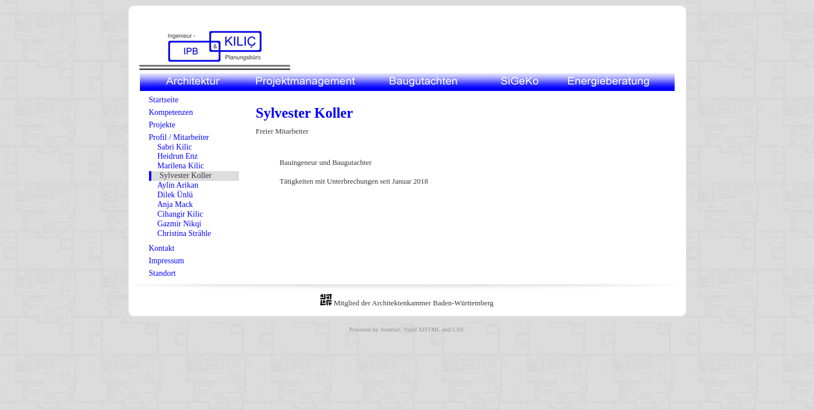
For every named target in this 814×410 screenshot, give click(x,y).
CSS (458, 329)
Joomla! (390, 329)
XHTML (429, 329)
